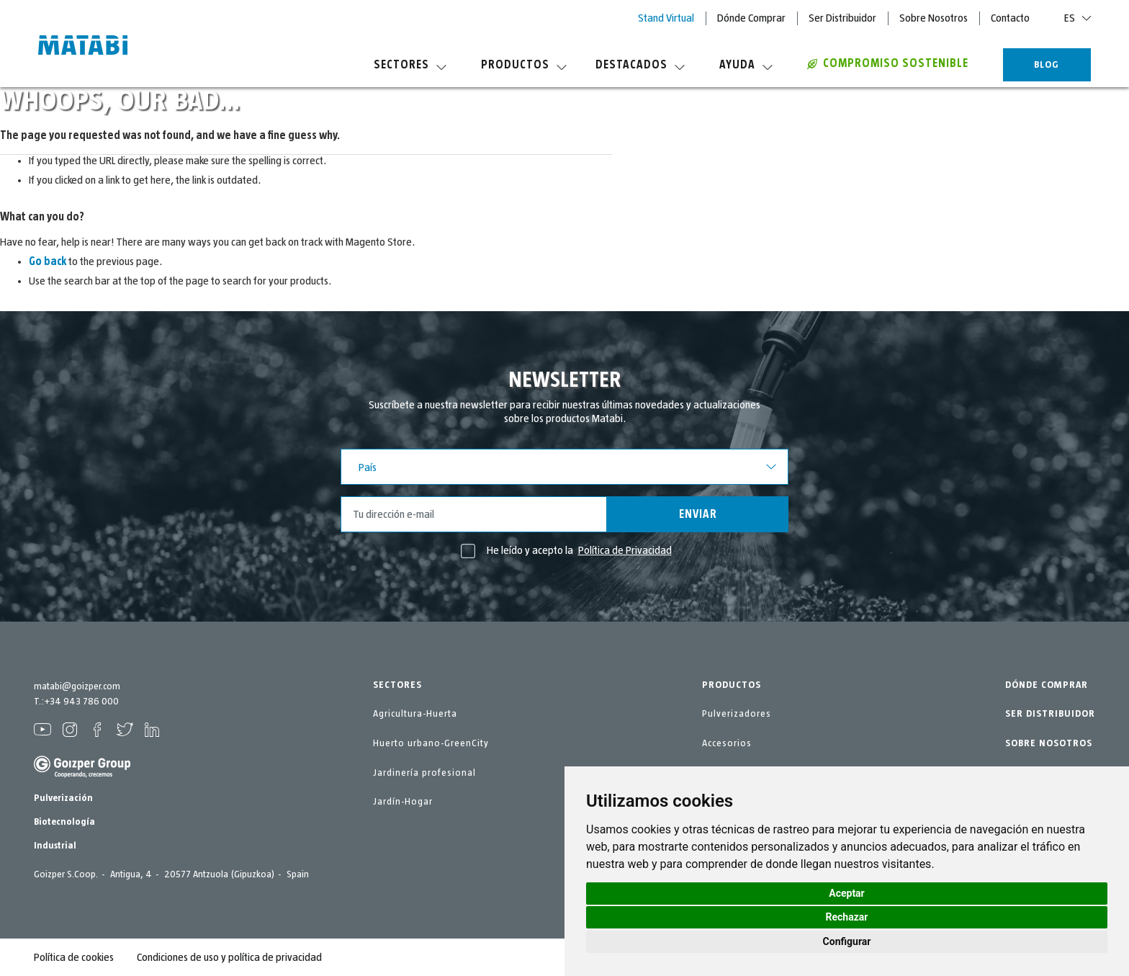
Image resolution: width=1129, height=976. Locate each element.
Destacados (640, 65)
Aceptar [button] (847, 893)
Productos (524, 65)
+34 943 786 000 (81, 702)
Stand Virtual (666, 18)
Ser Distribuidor (842, 18)
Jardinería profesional (424, 773)
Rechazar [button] (847, 917)
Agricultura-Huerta (415, 714)
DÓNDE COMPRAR (1046, 685)
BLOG (1046, 65)
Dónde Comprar (751, 18)
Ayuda (746, 65)
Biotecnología (64, 822)
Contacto (1010, 18)
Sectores (410, 65)
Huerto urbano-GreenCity (431, 743)
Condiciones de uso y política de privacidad (229, 957)
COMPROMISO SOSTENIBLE (887, 63)
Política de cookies (74, 957)
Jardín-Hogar (403, 802)
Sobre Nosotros (933, 18)
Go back (47, 261)
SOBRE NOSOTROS (1048, 743)
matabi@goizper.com (77, 686)
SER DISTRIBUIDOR (1050, 714)
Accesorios (727, 743)
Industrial (55, 846)
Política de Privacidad (625, 550)
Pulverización (63, 798)
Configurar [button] (847, 941)
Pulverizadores (736, 714)
